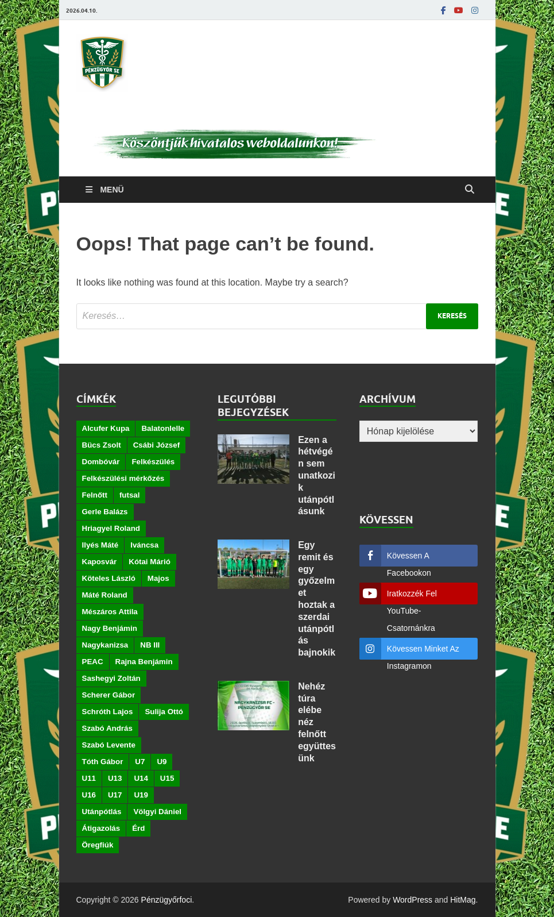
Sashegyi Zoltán (111, 678)
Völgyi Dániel (157, 811)
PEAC (92, 661)
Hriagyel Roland (111, 528)
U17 (115, 795)
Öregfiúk (98, 845)
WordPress (412, 899)
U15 (167, 778)
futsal (129, 495)
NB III (150, 645)
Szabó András (107, 728)
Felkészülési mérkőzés (123, 478)
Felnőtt (94, 495)
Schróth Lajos (107, 711)
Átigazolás (101, 828)
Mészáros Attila (110, 611)
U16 (89, 795)
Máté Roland (104, 595)
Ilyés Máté (100, 545)
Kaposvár (99, 561)
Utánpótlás (102, 811)
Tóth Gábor (102, 761)
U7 (140, 761)
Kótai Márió (150, 561)
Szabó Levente (108, 745)
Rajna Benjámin (144, 661)
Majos (158, 578)
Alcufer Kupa (106, 428)
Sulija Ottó (164, 711)
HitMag (462, 899)
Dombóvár (101, 461)
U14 (141, 778)
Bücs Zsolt (101, 445)
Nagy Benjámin (109, 628)
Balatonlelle (162, 428)
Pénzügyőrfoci (166, 899)
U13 (115, 778)
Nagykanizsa (105, 645)
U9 (161, 761)
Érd (138, 828)
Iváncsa (144, 545)
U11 (89, 778)
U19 (141, 795)
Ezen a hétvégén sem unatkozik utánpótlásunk (316, 476)
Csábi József (156, 445)
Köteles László (108, 578)
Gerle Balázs (105, 511)
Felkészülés (153, 461)
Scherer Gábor (108, 695)
